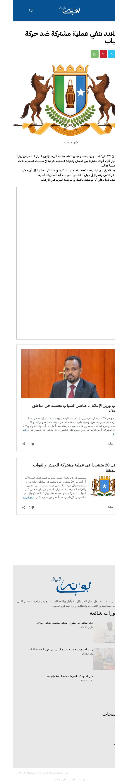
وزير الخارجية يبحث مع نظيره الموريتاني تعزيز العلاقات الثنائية (47, 649)
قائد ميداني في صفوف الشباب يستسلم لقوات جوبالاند (51, 622)
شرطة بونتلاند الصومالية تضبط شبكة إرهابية (57, 676)
